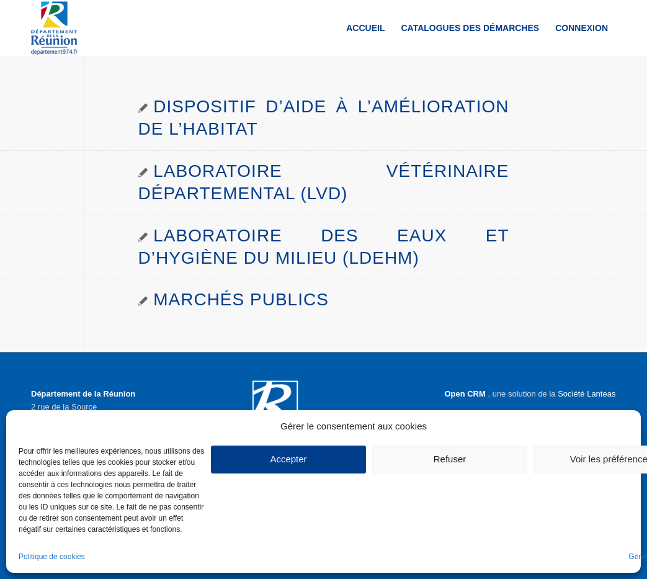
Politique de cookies (52, 556)
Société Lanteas (586, 393)
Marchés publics (241, 299)
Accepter (288, 459)
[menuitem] (365, 28)
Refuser (450, 459)
